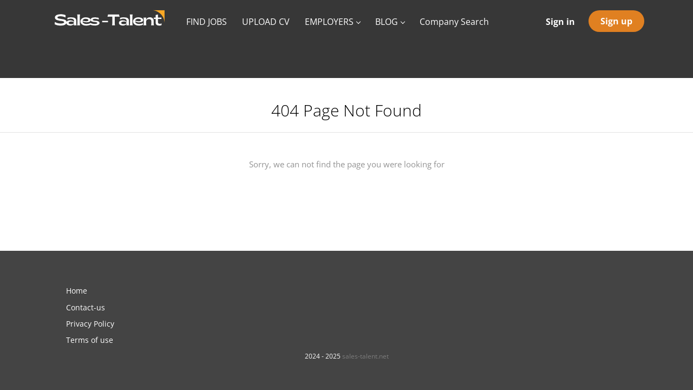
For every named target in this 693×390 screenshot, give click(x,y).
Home (76, 290)
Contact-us (85, 307)
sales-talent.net (365, 356)
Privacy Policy (90, 323)
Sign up (616, 21)
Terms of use (89, 340)
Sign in (560, 22)
